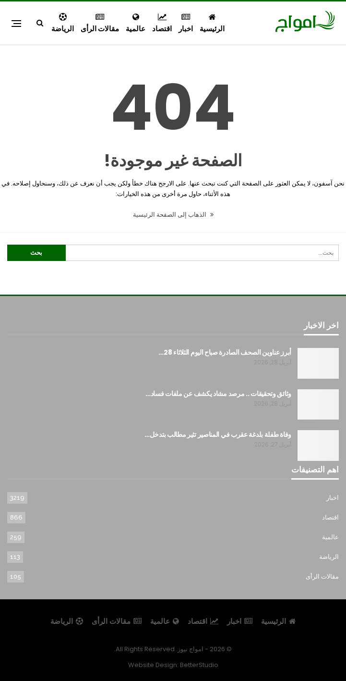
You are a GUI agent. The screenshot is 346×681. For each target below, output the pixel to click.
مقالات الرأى (99, 23)
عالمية (135, 23)
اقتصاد (162, 23)
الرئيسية (212, 23)
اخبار (185, 23)
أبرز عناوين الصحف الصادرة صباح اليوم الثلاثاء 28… (224, 352)
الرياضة (62, 23)
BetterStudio (199, 664)
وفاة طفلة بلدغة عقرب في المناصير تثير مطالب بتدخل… (217, 434)
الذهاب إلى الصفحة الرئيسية (173, 214)
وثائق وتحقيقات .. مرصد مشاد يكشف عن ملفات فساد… (218, 393)
